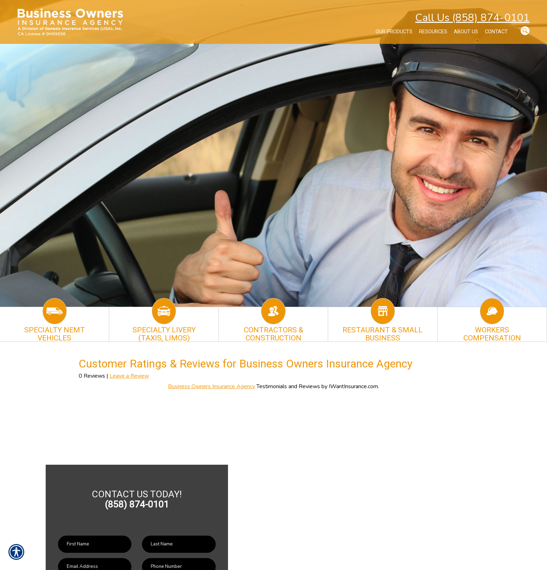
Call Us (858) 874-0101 (472, 18)
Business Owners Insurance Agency (211, 386)
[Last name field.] (178, 544)
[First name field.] (94, 544)
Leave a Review (129, 376)
